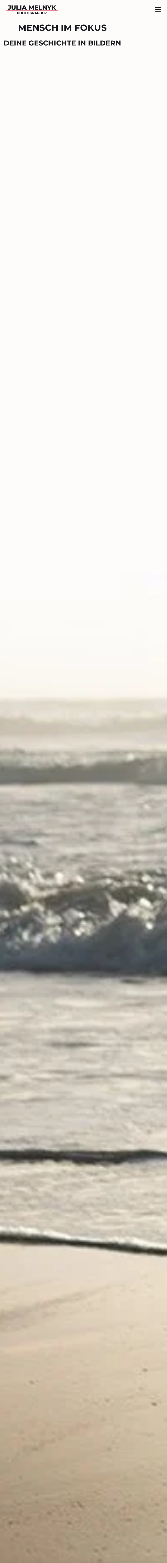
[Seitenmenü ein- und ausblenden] (158, 9)
